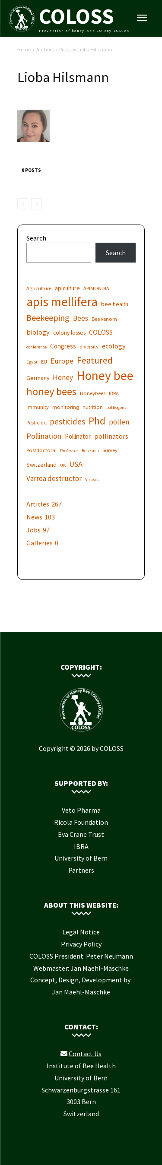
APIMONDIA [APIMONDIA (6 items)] (96, 288)
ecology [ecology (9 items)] (114, 346)
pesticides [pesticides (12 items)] (67, 421)
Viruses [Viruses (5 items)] (92, 479)
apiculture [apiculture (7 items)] (67, 288)
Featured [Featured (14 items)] (95, 360)
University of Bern (81, 858)
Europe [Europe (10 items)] (62, 361)
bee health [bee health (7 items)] (114, 304)
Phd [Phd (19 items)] (97, 420)
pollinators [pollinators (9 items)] (111, 436)
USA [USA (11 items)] (76, 464)
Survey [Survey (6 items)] (110, 450)
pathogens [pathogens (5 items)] (116, 407)
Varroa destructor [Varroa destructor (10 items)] (54, 478)
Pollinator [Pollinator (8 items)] (78, 436)
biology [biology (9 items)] (38, 332)
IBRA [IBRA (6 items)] (114, 393)
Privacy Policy (81, 944)
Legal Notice (81, 932)
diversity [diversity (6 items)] (88, 346)
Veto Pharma (81, 810)
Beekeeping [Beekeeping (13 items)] (48, 317)
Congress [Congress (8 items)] (63, 346)
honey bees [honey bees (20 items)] (51, 391)
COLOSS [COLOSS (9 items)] (101, 332)
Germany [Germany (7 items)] (37, 378)
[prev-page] (22, 203)
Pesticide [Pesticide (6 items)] (36, 422)
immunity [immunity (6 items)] (37, 407)
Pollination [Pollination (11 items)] (43, 435)
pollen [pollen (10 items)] (119, 422)
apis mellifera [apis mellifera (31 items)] (62, 301)
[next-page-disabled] (36, 203)
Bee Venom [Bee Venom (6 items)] (104, 319)
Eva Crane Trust (81, 834)
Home (24, 49)
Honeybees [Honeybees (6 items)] (92, 393)
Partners (81, 870)
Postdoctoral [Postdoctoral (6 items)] (41, 450)
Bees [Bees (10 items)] (80, 318)
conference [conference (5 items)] (36, 347)
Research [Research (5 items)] (90, 450)
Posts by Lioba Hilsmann (85, 49)
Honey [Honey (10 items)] (63, 377)
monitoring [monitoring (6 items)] (65, 407)
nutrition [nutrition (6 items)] (93, 407)
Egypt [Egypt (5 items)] (32, 362)
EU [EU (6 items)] (44, 361)
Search (36, 238)
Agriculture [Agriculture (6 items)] (38, 288)
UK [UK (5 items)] (63, 465)
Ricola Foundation (81, 822)
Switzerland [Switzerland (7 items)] (41, 465)
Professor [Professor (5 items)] (69, 450)
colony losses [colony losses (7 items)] (69, 332)
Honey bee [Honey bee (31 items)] (104, 375)
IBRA (81, 846)
